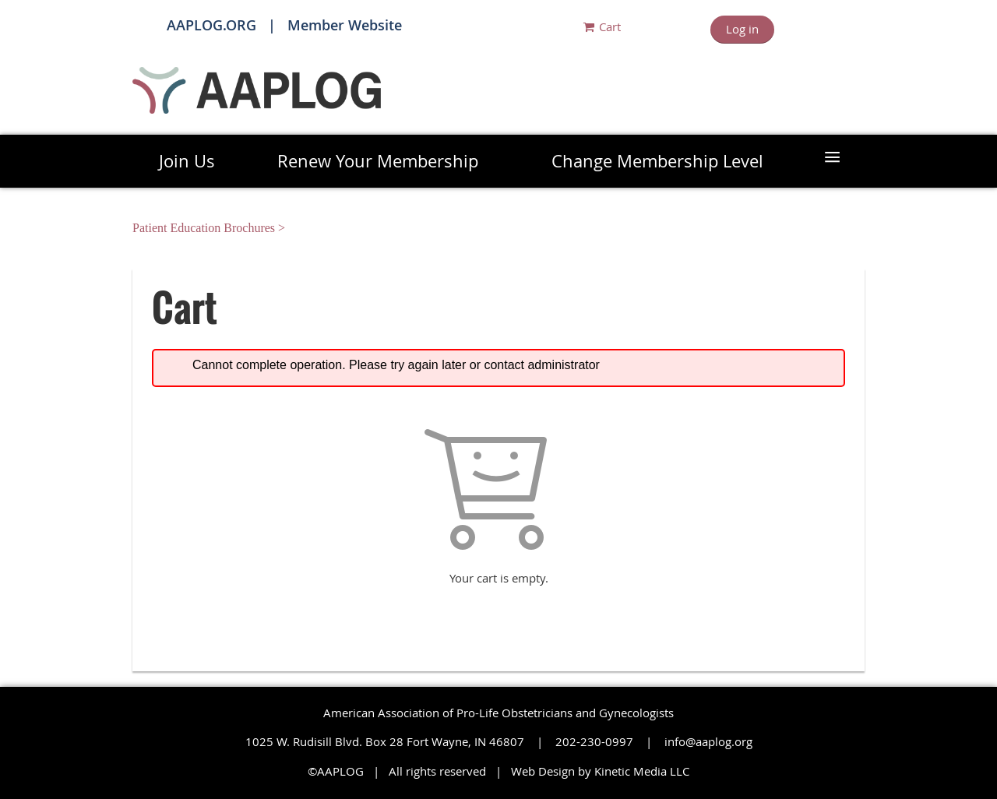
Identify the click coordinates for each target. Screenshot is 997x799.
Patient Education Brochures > (210, 227)
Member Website (344, 25)
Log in (742, 29)
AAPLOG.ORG (211, 25)
